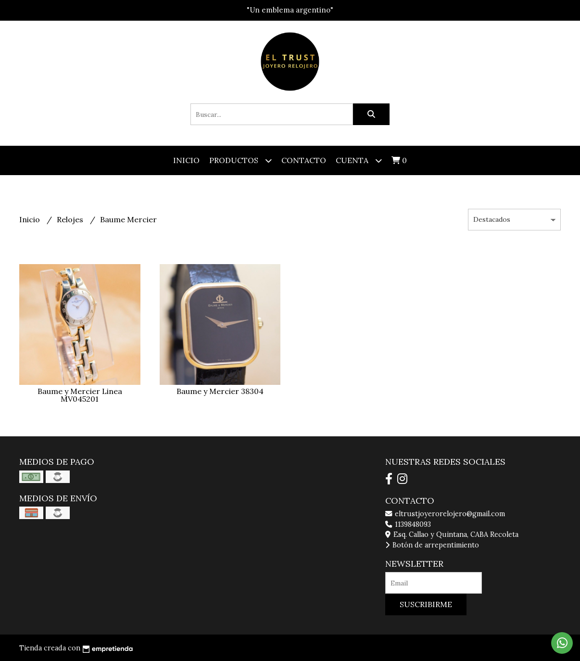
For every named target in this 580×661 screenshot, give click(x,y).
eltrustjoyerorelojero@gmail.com (445, 513)
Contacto (303, 160)
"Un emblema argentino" (290, 9)
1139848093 (408, 524)
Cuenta (359, 160)
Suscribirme (426, 604)
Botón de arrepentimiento (432, 545)
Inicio (186, 160)
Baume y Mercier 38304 (220, 391)
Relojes (71, 219)
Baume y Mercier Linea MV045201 (80, 395)
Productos (240, 160)
